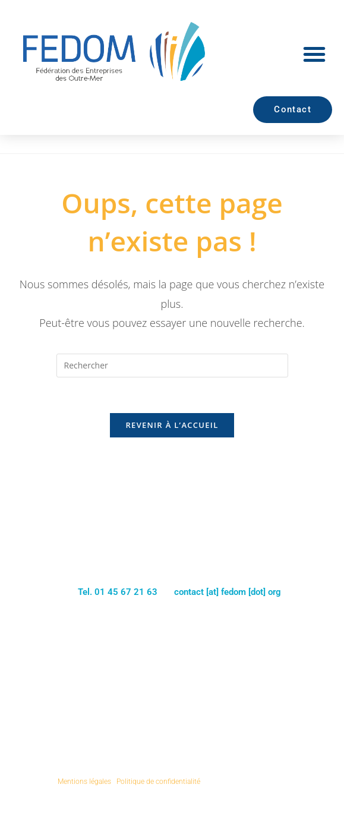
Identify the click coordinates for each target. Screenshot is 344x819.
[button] (314, 54)
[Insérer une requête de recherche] (172, 365)
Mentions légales (84, 781)
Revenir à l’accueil (171, 425)
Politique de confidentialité (158, 781)
